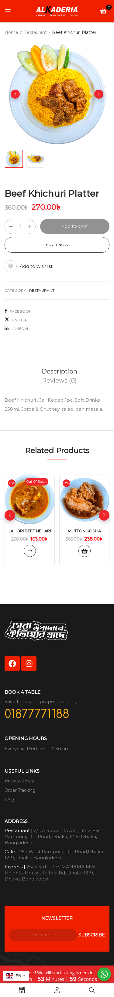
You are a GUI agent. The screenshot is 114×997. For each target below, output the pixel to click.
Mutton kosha (84, 531)
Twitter (16, 319)
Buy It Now (57, 244)
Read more (30, 551)
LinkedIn (16, 328)
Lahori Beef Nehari (30, 531)
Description (59, 371)
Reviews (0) (59, 380)
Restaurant (35, 32)
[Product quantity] (20, 226)
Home (11, 32)
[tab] (59, 371)
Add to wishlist (36, 266)
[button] (103, 11)
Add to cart (75, 226)
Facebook (18, 311)
